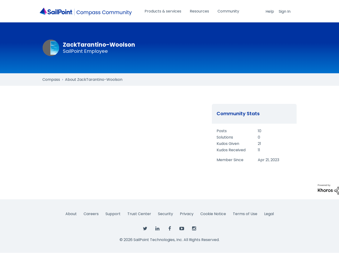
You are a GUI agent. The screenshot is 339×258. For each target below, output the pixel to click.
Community (228, 11)
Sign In (285, 11)
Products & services (163, 11)
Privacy (187, 214)
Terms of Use (245, 214)
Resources (199, 11)
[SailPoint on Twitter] (145, 228)
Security (165, 214)
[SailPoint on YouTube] (181, 228)
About (71, 214)
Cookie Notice (213, 214)
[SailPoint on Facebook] (169, 228)
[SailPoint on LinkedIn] (157, 228)
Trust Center (139, 214)
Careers (91, 214)
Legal (269, 214)
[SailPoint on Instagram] (194, 228)
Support (113, 214)
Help (270, 11)
